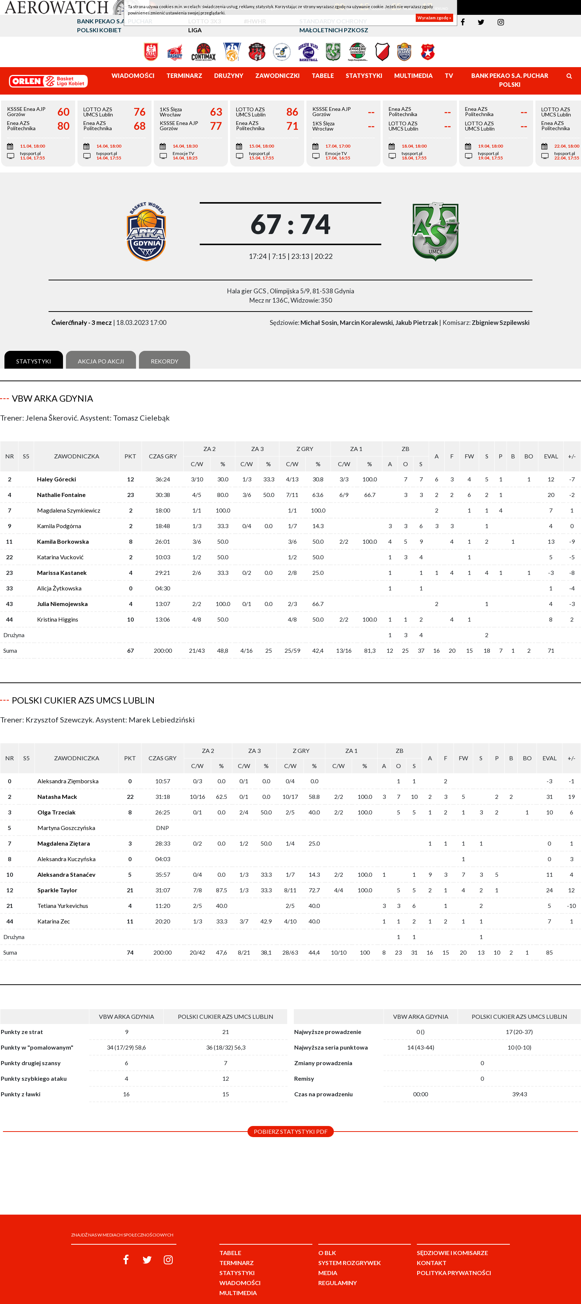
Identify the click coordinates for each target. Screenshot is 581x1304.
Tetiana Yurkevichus (62, 893)
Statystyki (33, 361)
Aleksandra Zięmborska (68, 769)
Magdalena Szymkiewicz (68, 504)
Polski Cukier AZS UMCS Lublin (83, 694)
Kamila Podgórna (59, 519)
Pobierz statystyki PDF (291, 1119)
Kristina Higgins (57, 613)
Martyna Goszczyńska (66, 815)
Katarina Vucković (60, 550)
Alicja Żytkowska (59, 582)
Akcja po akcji (101, 361)
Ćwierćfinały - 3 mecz (82, 322)
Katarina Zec (53, 909)
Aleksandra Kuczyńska (66, 846)
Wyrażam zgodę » (434, 17)
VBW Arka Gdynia (52, 398)
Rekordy (164, 361)
